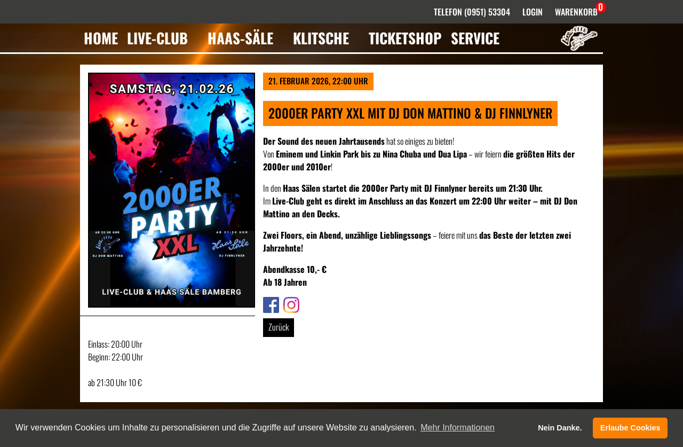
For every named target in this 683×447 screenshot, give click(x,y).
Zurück (278, 326)
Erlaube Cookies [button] (630, 428)
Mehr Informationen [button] (457, 427)
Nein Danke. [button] (560, 428)
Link (269, 303)
